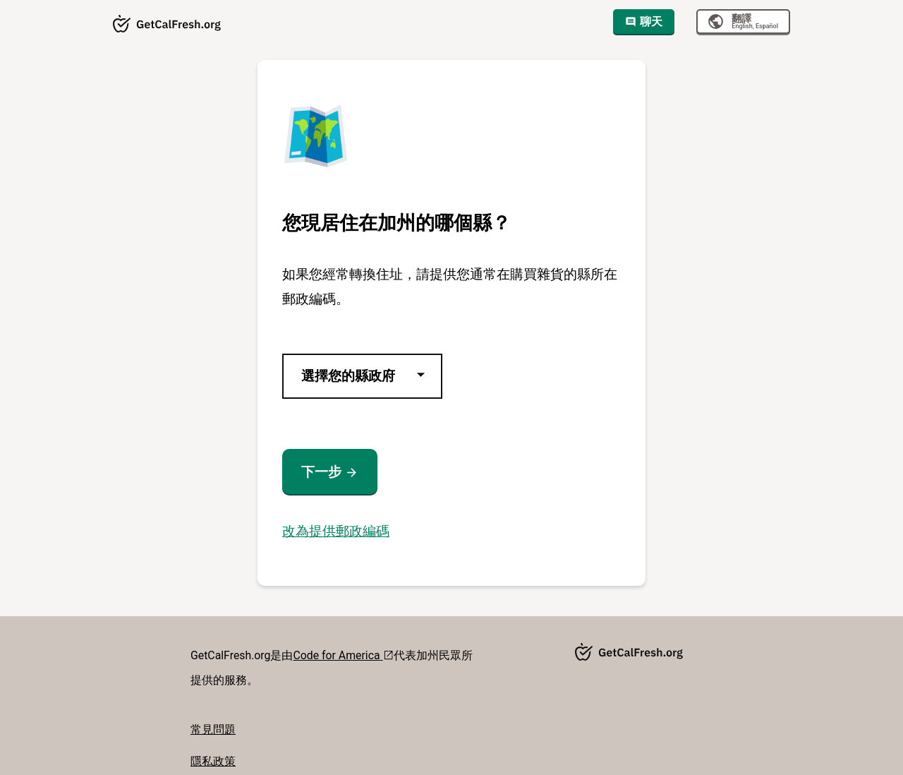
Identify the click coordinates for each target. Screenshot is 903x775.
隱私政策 (213, 761)
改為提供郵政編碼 (335, 531)
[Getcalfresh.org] (167, 25)
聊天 (643, 21)
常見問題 (213, 729)
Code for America (343, 655)
